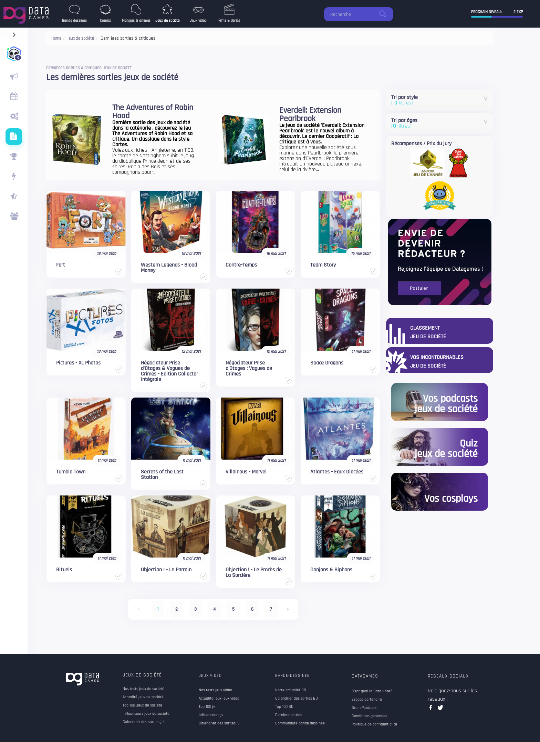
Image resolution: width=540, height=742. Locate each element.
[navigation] (14, 33)
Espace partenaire (367, 700)
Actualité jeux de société (143, 697)
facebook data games (432, 709)
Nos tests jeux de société (143, 689)
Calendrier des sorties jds (144, 722)
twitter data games (440, 709)
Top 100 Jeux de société (142, 705)
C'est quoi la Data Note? (372, 691)
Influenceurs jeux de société (146, 714)
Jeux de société (142, 675)
